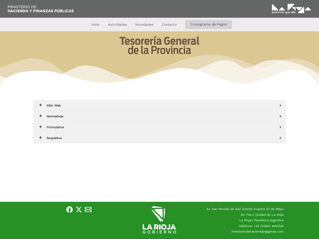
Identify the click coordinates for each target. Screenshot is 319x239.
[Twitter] (79, 209)
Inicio (98, 25)
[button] (205, 24)
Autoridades (118, 25)
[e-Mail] (88, 209)
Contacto (167, 25)
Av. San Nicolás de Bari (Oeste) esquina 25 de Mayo (245, 209)
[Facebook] (69, 209)
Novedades (144, 25)
